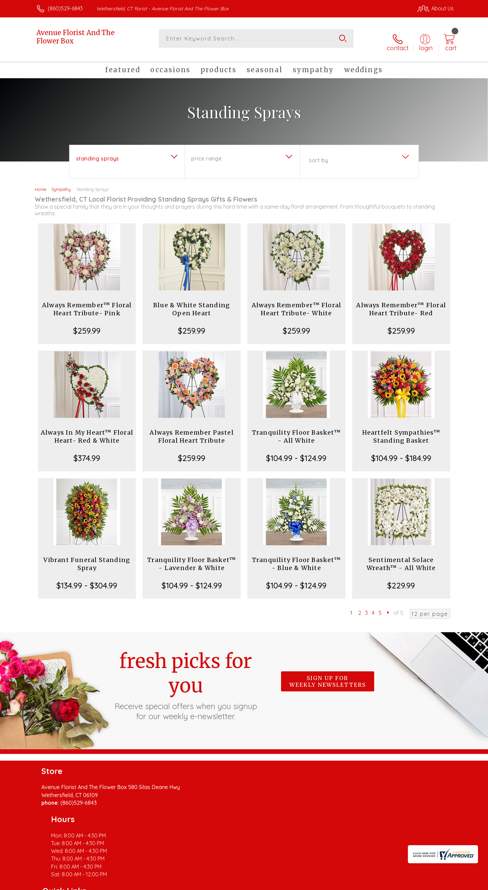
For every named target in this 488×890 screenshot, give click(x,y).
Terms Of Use (307, 883)
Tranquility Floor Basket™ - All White (296, 430)
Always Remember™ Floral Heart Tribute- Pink (87, 303)
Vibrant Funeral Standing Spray (86, 558)
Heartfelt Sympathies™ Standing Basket (401, 430)
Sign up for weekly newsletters (327, 675)
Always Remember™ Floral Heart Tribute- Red (401, 303)
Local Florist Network (394, 883)
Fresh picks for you (185, 679)
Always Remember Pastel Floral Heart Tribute (191, 430)
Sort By (318, 154)
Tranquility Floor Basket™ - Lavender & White (191, 558)
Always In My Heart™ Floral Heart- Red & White (87, 430)
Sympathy (61, 183)
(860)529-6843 (65, 8)
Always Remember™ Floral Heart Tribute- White (296, 303)
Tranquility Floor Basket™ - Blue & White (296, 558)
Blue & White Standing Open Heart (191, 303)
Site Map (435, 883)
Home (40, 183)
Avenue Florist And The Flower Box (75, 36)
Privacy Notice (347, 883)
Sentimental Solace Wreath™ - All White (401, 558)
